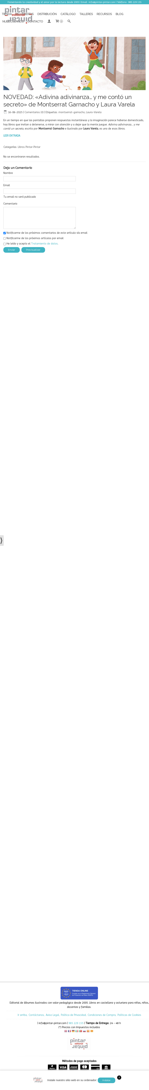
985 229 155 (76, 1023)
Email (6, 185)
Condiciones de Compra (102, 1015)
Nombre (8, 173)
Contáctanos (36, 1015)
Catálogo (68, 14)
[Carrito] (59, 21)
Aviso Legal (52, 1015)
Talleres (86, 14)
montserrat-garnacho (71, 112)
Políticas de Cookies (129, 1015)
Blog (119, 14)
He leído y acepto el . (32, 243)
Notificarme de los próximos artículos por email (35, 238)
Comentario (10, 203)
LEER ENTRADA (11, 135)
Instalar (106, 1080)
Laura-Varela (94, 112)
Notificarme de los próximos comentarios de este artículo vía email (47, 232)
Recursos (104, 14)
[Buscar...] (69, 21)
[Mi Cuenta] (49, 21)
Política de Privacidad (73, 1015)
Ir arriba (22, 1015)
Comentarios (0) (34, 112)
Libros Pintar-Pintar (29, 147)
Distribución (47, 14)
